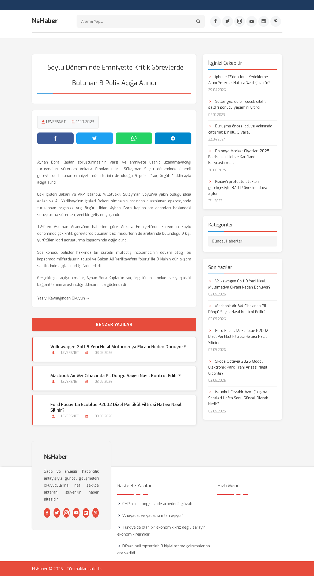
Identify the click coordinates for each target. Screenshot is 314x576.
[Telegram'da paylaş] (173, 138)
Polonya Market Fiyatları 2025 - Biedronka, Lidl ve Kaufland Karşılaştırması (240, 156)
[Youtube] (251, 21)
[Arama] (198, 22)
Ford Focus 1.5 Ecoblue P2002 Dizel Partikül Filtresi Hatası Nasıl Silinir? (115, 407)
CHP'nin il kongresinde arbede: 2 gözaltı (158, 503)
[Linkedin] (263, 21)
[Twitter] (227, 21)
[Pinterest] (275, 21)
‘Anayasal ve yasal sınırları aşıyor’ (152, 515)
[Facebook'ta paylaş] (55, 138)
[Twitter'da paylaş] (94, 138)
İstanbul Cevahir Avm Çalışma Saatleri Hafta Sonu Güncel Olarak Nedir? (238, 397)
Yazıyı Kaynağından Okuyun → (63, 297)
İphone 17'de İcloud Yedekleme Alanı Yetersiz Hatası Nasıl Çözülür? (239, 79)
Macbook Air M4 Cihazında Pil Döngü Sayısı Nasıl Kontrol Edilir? (115, 375)
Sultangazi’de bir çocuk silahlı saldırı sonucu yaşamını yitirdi (237, 103)
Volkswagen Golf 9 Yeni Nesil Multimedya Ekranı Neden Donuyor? (118, 346)
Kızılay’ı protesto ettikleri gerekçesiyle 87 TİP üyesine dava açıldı (237, 187)
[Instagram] (239, 21)
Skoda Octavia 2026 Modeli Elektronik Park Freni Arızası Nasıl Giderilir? (237, 367)
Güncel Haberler (227, 241)
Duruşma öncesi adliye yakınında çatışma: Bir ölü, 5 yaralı (240, 128)
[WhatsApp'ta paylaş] (134, 138)
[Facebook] (215, 21)
